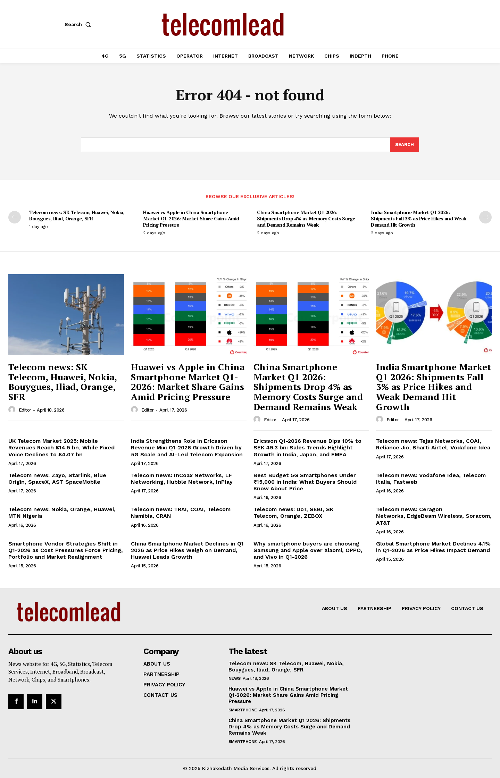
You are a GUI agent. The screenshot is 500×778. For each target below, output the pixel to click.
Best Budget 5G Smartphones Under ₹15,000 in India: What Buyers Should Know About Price (305, 482)
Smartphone (242, 710)
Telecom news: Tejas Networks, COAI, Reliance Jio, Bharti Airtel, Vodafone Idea (433, 444)
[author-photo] (12, 410)
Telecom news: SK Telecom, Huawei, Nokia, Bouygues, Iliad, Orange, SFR (76, 215)
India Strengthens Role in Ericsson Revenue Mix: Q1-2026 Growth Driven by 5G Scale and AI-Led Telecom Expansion (187, 447)
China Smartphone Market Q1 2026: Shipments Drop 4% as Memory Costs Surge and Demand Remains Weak (306, 218)
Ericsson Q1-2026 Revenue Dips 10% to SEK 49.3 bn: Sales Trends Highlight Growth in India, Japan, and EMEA (307, 447)
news (234, 678)
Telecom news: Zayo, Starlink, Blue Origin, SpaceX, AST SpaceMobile (57, 478)
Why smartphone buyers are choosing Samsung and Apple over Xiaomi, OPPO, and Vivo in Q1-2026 (307, 550)
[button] (79, 24)
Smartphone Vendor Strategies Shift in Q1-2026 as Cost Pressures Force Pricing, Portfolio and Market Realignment (65, 550)
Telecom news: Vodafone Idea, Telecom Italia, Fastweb (431, 478)
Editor (25, 410)
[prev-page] (14, 217)
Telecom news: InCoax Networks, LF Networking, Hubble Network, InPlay (182, 478)
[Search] (404, 144)
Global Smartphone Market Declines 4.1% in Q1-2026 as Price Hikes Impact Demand (433, 546)
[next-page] (485, 217)
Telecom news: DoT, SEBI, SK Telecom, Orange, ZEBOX (293, 512)
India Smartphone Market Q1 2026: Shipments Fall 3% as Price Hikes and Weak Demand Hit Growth (418, 218)
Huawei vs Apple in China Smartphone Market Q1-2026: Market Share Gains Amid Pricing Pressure (191, 218)
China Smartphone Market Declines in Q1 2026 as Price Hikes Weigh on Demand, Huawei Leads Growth (187, 550)
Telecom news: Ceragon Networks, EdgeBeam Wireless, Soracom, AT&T (434, 516)
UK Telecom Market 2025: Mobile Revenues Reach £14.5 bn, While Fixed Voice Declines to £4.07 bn (61, 447)
